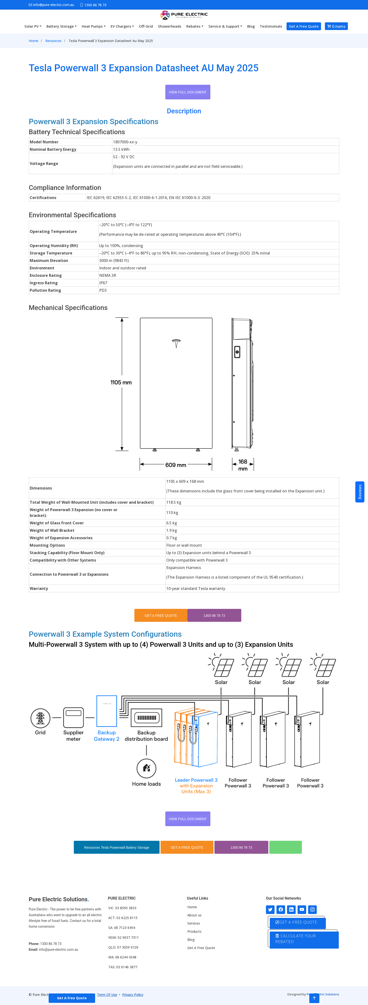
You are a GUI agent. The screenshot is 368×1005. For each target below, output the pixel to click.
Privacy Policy (132, 994)
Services (193, 923)
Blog (251, 26)
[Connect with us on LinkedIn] (291, 909)
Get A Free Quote (304, 26)
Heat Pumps (92, 26)
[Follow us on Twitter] (270, 909)
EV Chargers (121, 26)
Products (194, 931)
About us (194, 915)
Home (33, 40)
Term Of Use (107, 994)
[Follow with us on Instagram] (312, 909)
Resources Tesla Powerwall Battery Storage (116, 847)
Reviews (359, 491)
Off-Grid (146, 26)
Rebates (193, 26)
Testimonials (271, 26)
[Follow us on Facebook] (280, 909)
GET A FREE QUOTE (161, 616)
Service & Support (223, 26)
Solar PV (31, 26)
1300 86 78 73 (214, 616)
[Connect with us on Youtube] (302, 909)
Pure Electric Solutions (323, 994)
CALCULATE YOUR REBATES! (295, 938)
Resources (53, 40)
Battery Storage (60, 26)
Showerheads (169, 26)
